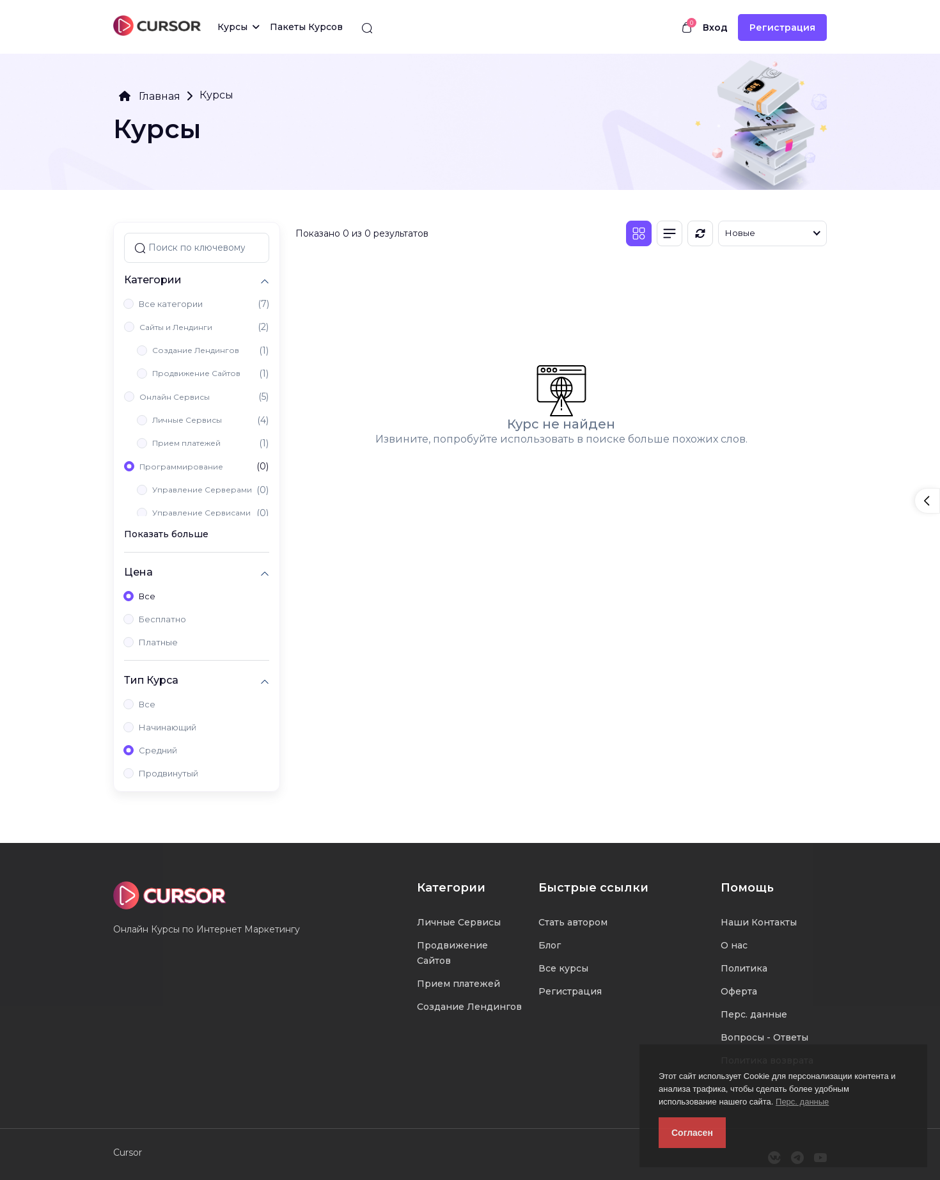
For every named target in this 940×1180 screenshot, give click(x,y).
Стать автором (572, 922)
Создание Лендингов (195, 350)
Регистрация (782, 27)
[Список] (669, 233)
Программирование (181, 466)
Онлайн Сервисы (174, 397)
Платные (158, 642)
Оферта (739, 991)
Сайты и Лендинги (175, 327)
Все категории (171, 304)
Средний (158, 750)
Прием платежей (186, 443)
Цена (138, 572)
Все (147, 596)
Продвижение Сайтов (196, 373)
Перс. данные (802, 1101)
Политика (744, 968)
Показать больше (166, 534)
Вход (715, 27)
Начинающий (167, 727)
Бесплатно (162, 619)
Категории (153, 280)
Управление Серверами (202, 489)
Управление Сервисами (201, 512)
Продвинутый (168, 773)
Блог (549, 945)
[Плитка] (639, 233)
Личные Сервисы (187, 420)
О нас (734, 945)
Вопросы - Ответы (764, 1037)
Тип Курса (151, 680)
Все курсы (563, 968)
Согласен (692, 1133)
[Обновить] (700, 233)
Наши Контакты (759, 922)
